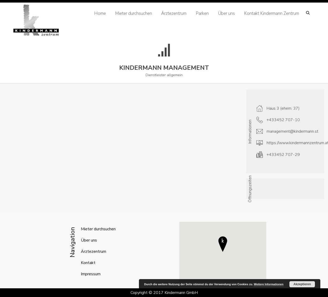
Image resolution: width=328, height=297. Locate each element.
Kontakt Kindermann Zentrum (271, 13)
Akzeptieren (302, 284)
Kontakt (88, 263)
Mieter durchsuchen (133, 13)
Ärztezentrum (174, 13)
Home (100, 13)
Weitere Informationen (268, 284)
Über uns (226, 13)
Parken (202, 13)
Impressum (91, 274)
